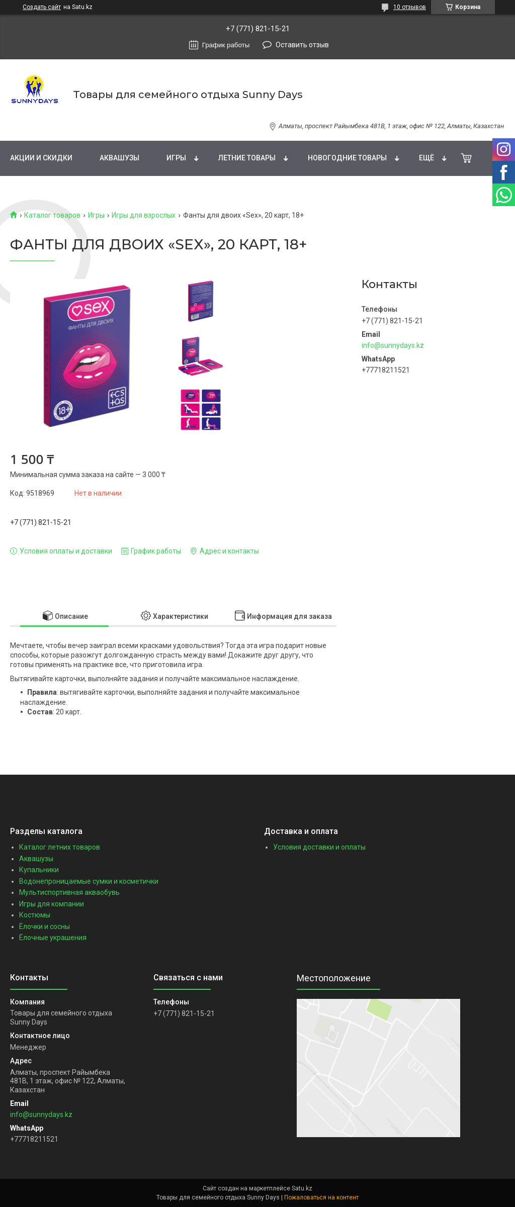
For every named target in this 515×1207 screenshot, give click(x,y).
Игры (176, 158)
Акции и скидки (41, 158)
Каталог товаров (52, 215)
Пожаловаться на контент (321, 1197)
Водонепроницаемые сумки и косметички (88, 881)
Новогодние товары (347, 158)
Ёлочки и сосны (44, 926)
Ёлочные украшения (53, 938)
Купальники (39, 870)
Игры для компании (51, 904)
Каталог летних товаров (59, 847)
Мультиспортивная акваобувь (69, 892)
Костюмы (34, 915)
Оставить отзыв (302, 45)
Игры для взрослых (144, 215)
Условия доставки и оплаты (319, 847)
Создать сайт (42, 7)
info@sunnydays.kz (393, 345)
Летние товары (247, 158)
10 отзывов (409, 7)
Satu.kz (302, 1188)
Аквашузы (119, 158)
